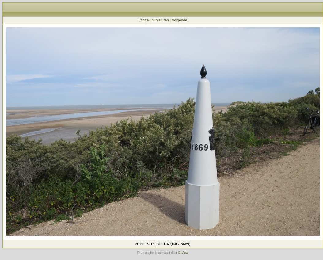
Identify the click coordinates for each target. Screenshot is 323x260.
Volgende (179, 20)
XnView (183, 252)
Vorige (143, 20)
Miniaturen (160, 20)
